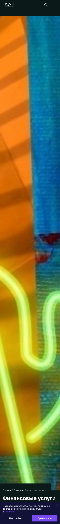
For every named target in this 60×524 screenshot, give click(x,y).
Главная (7, 490)
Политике (9, 511)
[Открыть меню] (54, 5)
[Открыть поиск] (45, 4)
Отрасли (18, 490)
